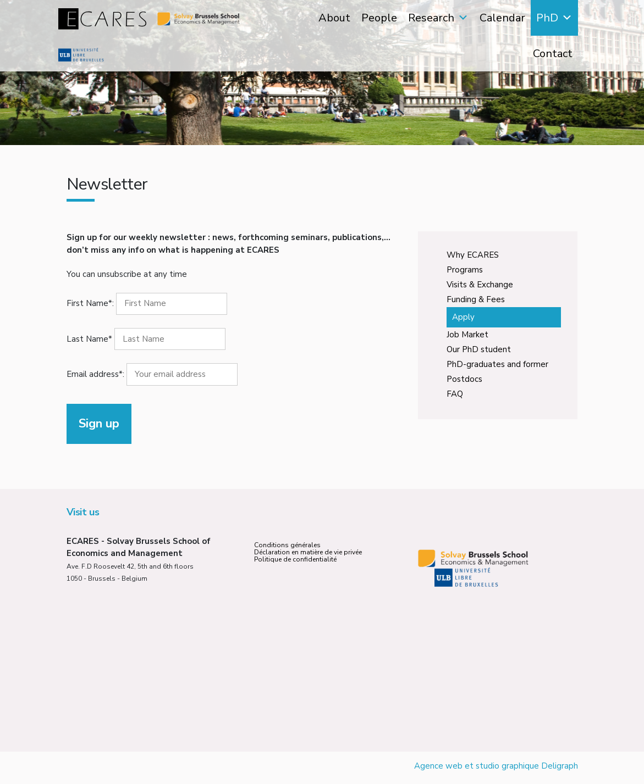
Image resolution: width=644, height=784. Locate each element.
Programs (465, 269)
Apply (463, 317)
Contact (553, 53)
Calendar (502, 17)
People (379, 17)
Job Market (467, 334)
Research (431, 17)
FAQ (455, 393)
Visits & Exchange (480, 284)
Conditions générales (287, 545)
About (334, 17)
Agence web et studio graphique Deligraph (496, 765)
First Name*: (90, 303)
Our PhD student (479, 349)
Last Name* (89, 338)
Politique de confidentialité (295, 559)
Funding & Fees (476, 299)
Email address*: (152, 374)
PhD (547, 17)
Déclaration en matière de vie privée (308, 552)
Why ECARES (473, 254)
